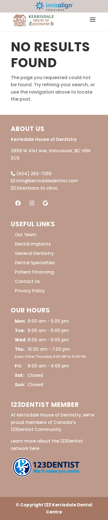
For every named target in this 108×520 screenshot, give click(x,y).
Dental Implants (33, 244)
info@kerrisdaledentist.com (44, 181)
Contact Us (27, 281)
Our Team (26, 235)
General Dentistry (34, 253)
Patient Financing (34, 272)
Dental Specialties (35, 263)
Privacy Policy (30, 291)
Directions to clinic (34, 188)
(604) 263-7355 (31, 174)
